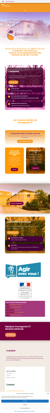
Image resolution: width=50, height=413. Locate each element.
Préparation (13, 82)
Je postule (10, 335)
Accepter (25, 401)
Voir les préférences (25, 408)
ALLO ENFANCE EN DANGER (14, 304)
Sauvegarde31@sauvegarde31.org (15, 391)
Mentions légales (31, 411)
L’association (9, 373)
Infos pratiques (13, 232)
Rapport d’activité (10, 377)
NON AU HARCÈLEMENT (13, 307)
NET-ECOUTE (13, 309)
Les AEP (14, 169)
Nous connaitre (16, 203)
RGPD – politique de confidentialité (21, 411)
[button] (48, 393)
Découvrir (35, 168)
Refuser (25, 404)
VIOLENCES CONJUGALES (14, 315)
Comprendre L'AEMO (25, 141)
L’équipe (8, 375)
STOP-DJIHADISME (15, 312)
